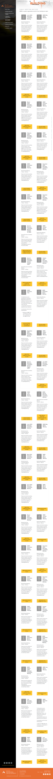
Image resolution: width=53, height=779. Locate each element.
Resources (7, 26)
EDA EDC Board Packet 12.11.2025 (26, 189)
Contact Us (45, 772)
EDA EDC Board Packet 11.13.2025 (26, 220)
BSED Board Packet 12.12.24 (27, 571)
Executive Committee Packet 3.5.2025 (27, 539)
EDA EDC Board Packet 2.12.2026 (42, 127)
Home (38, 772)
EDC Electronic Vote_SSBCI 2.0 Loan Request (26, 324)
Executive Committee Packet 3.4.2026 (27, 126)
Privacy (49, 772)
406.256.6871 (22, 774)
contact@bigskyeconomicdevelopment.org (8, 765)
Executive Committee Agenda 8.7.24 (27, 693)
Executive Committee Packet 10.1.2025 (42, 284)
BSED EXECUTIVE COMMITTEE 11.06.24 (42, 601)
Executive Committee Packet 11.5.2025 (42, 219)
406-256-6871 (45, 1)
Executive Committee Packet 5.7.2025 (27, 478)
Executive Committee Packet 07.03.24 (27, 731)
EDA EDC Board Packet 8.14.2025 (42, 356)
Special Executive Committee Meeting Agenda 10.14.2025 (27, 252)
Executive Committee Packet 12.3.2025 (42, 188)
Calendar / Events (8, 28)
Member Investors (8, 11)
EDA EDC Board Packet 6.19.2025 (26, 418)
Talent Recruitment (9, 22)
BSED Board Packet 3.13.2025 (42, 509)
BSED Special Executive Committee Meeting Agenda (42, 417)
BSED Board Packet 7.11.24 (42, 693)
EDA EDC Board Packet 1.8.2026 (42, 158)
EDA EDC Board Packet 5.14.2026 (42, 38)
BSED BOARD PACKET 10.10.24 (27, 630)
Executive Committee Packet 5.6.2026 (27, 67)
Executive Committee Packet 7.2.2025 (42, 386)
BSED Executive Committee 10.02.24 (42, 630)
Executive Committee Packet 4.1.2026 (27, 96)
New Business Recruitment (7, 20)
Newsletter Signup (47, 771)
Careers (41, 772)
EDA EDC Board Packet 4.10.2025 (42, 479)
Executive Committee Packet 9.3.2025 (27, 355)
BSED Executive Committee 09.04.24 (42, 661)
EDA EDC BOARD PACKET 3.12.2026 (42, 96)
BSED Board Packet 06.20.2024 (27, 762)
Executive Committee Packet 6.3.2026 (27, 38)
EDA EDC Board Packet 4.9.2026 (42, 67)
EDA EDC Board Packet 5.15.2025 (42, 449)
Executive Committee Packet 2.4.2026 (27, 157)
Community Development (7, 17)
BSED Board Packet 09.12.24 (27, 661)
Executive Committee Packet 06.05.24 (42, 761)
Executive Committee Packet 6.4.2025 (27, 448)
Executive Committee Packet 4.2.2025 (27, 508)
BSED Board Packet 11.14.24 (27, 601)
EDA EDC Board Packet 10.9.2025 (42, 252)
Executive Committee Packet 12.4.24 (42, 570)
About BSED (7, 9)
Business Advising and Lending (9, 14)
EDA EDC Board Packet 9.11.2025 (42, 325)
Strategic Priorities (9, 24)
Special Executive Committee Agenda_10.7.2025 (27, 284)
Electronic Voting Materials (42, 732)
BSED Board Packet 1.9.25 (42, 540)
